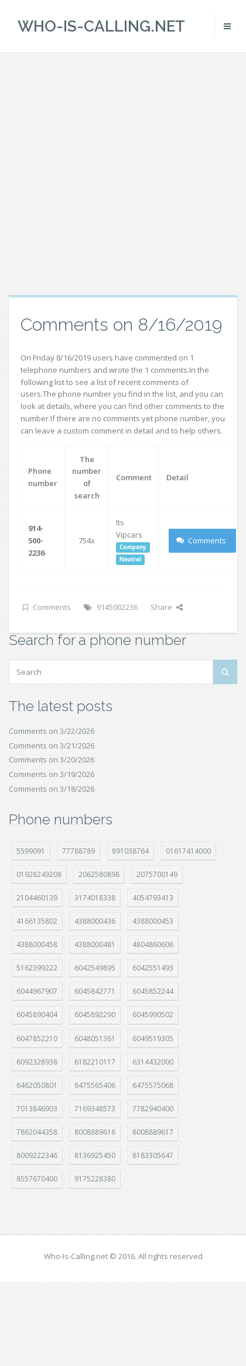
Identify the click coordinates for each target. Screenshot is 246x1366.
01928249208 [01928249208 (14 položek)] (39, 874)
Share (167, 607)
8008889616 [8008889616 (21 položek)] (94, 1132)
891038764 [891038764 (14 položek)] (130, 851)
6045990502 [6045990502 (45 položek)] (152, 1015)
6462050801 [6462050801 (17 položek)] (36, 1085)
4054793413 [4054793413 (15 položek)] (152, 898)
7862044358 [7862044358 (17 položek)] (36, 1132)
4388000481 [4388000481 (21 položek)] (94, 944)
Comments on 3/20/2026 (51, 759)
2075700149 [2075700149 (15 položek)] (156, 874)
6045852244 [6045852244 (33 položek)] (152, 991)
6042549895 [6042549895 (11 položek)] (94, 968)
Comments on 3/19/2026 (51, 774)
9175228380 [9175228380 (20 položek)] (94, 1179)
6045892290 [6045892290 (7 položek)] (94, 1015)
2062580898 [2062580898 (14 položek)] (98, 874)
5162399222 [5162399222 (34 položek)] (36, 968)
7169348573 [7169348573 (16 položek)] (94, 1109)
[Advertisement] (110, 173)
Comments (201, 540)
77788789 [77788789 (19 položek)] (78, 851)
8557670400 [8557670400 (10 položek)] (36, 1179)
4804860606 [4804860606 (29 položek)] (152, 944)
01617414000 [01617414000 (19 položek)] (188, 851)
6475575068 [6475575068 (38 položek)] (152, 1085)
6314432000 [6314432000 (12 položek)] (152, 1062)
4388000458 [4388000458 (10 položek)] (36, 944)
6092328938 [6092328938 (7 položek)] (36, 1062)
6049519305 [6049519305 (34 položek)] (152, 1038)
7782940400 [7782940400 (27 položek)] (152, 1109)
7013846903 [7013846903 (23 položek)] (36, 1109)
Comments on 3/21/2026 (51, 745)
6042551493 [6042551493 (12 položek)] (152, 968)
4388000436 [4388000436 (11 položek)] (94, 921)
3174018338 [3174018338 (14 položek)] (94, 898)
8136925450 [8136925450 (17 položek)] (94, 1155)
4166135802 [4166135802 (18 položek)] (36, 921)
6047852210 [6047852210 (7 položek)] (36, 1038)
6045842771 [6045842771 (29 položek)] (94, 991)
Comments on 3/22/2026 (51, 731)
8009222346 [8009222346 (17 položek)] (36, 1155)
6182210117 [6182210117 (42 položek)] (94, 1062)
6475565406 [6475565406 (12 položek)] (94, 1085)
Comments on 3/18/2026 (51, 788)
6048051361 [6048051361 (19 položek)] (94, 1038)
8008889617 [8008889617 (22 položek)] (152, 1132)
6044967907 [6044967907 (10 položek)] (36, 991)
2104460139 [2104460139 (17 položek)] (36, 898)
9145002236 (117, 607)
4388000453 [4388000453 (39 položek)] (152, 921)
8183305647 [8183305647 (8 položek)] (152, 1155)
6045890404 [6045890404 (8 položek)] (36, 1015)
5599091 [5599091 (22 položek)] (30, 851)
